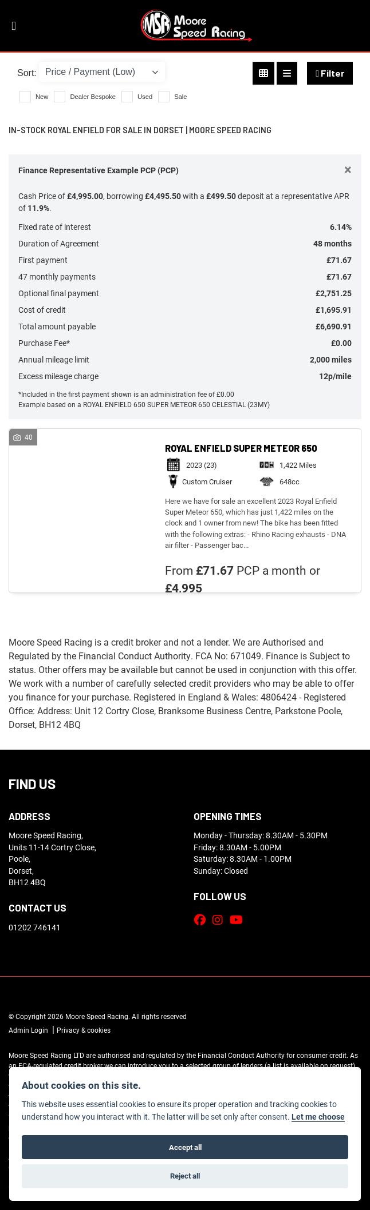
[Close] (348, 169)
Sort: (27, 73)
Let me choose (318, 1117)
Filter (330, 72)
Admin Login (28, 1029)
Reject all (185, 1176)
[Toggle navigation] (14, 25)
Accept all (185, 1147)
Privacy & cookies (84, 1029)
